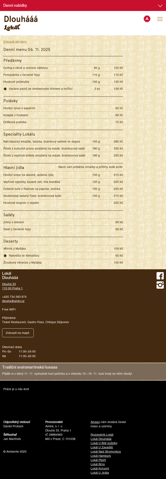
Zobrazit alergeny (15, 41)
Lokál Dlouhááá (101, 439)
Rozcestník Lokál (102, 434)
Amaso (95, 422)
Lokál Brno (98, 464)
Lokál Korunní (100, 468)
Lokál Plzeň (98, 460)
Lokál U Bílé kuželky (104, 443)
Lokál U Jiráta (100, 472)
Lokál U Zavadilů (102, 447)
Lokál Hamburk (101, 455)
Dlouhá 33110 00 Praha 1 (12, 286)
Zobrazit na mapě (17, 333)
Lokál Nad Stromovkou (106, 451)
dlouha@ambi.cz (13, 301)
